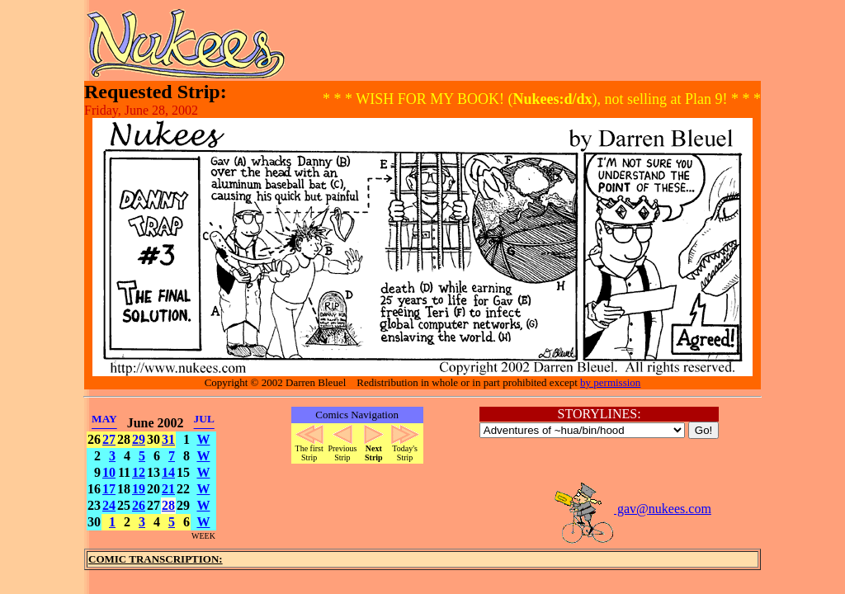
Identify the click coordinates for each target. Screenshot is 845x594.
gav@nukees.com (632, 509)
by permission (610, 382)
